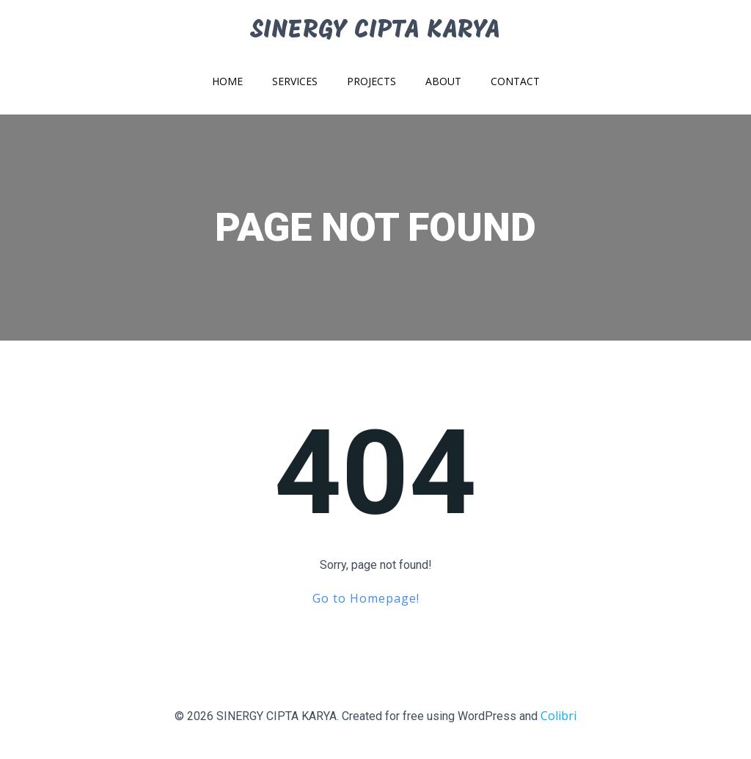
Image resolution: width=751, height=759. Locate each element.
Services (295, 81)
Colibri (558, 716)
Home (227, 81)
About (443, 81)
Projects (371, 81)
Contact (515, 81)
